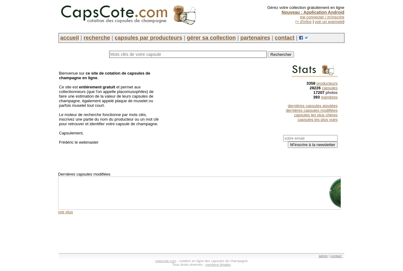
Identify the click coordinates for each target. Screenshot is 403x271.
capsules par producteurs (148, 38)
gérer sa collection (211, 38)
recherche (97, 38)
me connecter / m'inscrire (322, 17)
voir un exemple (329, 21)
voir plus (65, 212)
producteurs (327, 83)
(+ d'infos (303, 21)
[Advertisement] (218, 108)
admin (323, 256)
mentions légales (218, 264)
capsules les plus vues (318, 119)
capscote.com (165, 261)
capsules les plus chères (316, 115)
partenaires (255, 38)
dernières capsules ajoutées (313, 105)
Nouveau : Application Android (313, 12)
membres (329, 97)
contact (285, 38)
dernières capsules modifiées (312, 110)
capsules (330, 88)
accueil (69, 38)
